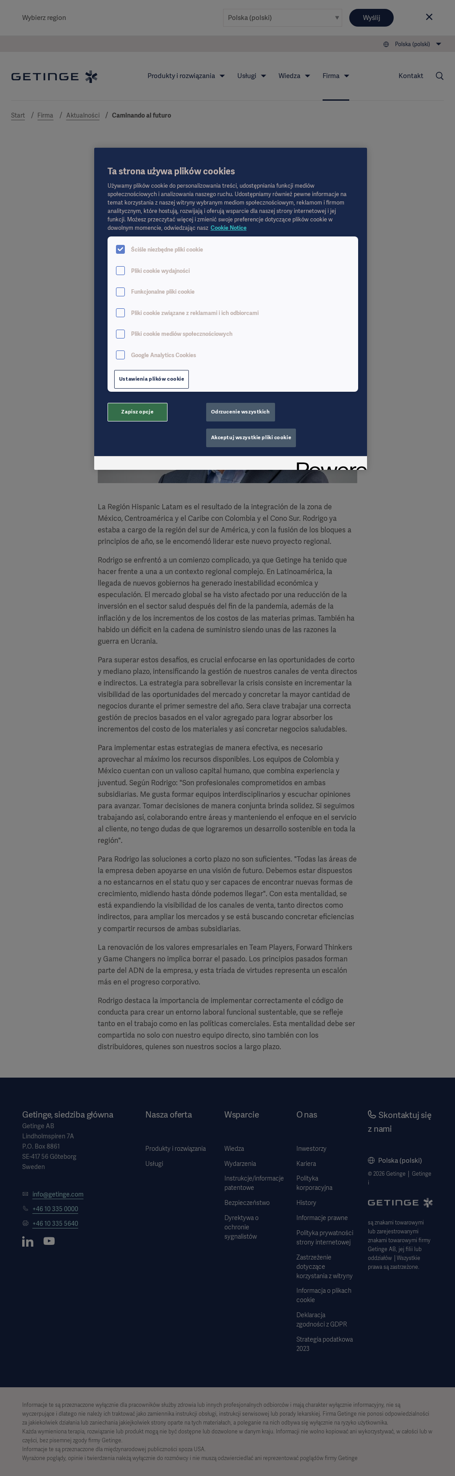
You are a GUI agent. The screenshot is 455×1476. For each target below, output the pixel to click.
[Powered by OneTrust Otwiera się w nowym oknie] (329, 464)
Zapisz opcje (137, 412)
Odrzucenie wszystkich (240, 412)
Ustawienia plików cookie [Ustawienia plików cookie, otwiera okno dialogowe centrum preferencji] (151, 379)
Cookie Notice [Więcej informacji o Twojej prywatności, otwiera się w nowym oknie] (229, 228)
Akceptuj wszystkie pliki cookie (251, 437)
